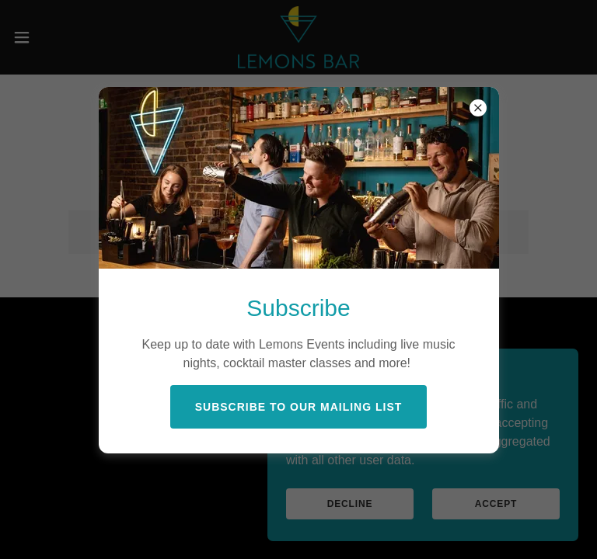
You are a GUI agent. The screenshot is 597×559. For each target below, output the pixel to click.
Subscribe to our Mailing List (299, 407)
